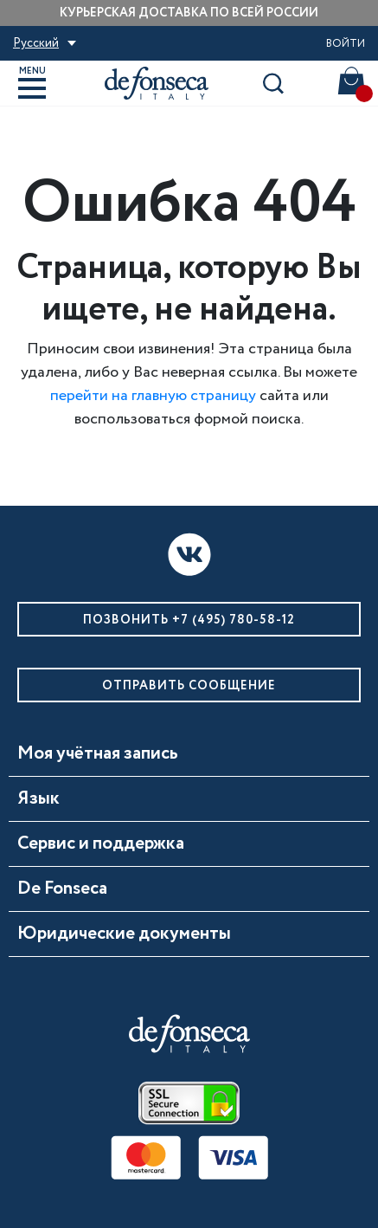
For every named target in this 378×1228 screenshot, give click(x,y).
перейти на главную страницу (153, 396)
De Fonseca (62, 889)
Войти (345, 43)
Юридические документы (124, 934)
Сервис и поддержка (100, 844)
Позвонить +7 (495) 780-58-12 (189, 620)
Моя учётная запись (97, 754)
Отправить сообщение (189, 686)
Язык (38, 799)
